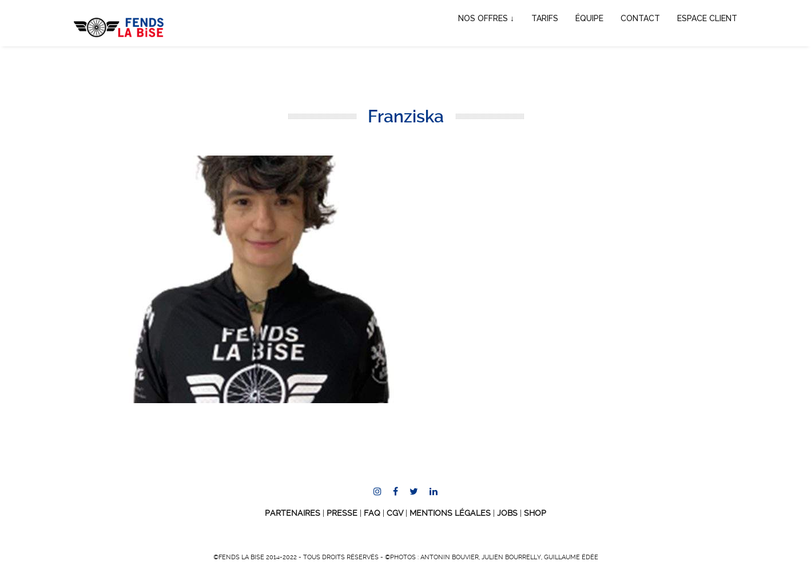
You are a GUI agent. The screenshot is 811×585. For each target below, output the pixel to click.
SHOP (535, 513)
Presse (342, 513)
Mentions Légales (450, 513)
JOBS (507, 513)
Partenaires (292, 513)
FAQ (372, 513)
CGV (395, 513)
